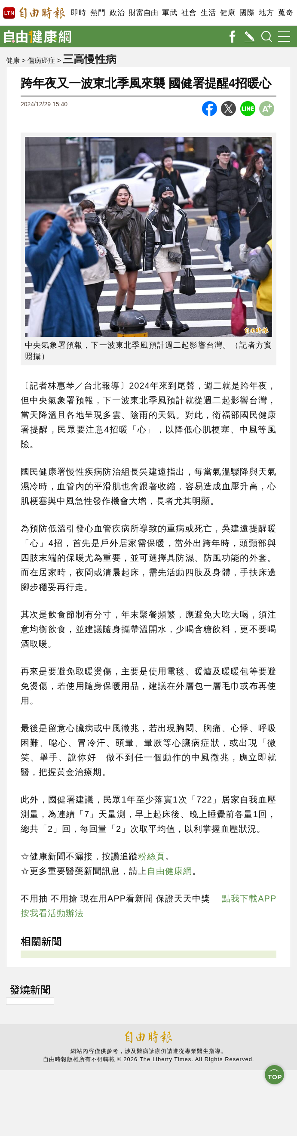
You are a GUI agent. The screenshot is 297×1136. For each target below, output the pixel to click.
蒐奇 (285, 13)
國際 (246, 13)
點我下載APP (249, 898)
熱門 (97, 13)
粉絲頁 (151, 856)
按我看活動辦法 (52, 913)
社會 (188, 13)
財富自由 (143, 13)
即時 (78, 13)
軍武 (169, 13)
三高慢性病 (89, 59)
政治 (117, 13)
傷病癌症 (41, 60)
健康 (227, 13)
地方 (266, 13)
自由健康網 (169, 871)
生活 (208, 13)
